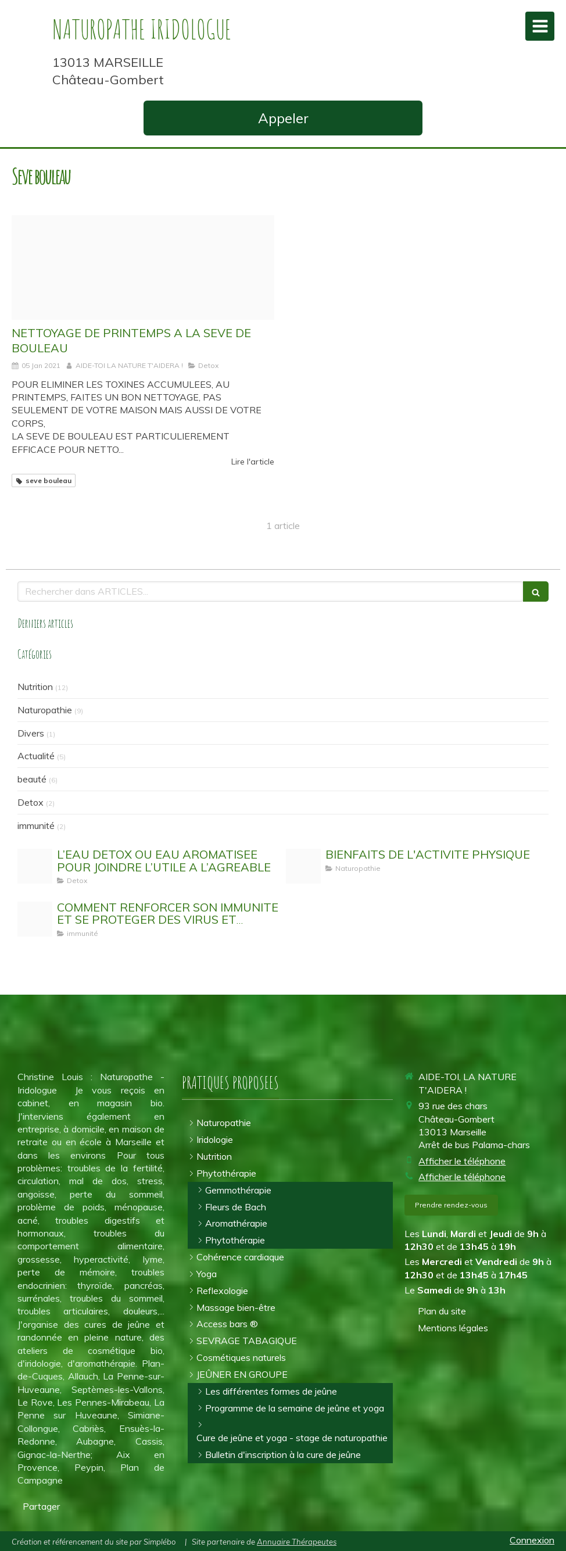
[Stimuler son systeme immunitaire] (34, 919)
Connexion (532, 1540)
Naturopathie (44, 710)
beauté (31, 779)
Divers (30, 733)
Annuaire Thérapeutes (296, 1541)
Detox (30, 802)
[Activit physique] (303, 866)
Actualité (36, 756)
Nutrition (35, 686)
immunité (36, 825)
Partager (41, 1506)
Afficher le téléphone (462, 1161)
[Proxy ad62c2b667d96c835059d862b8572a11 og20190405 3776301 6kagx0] (143, 267)
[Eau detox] (34, 866)
